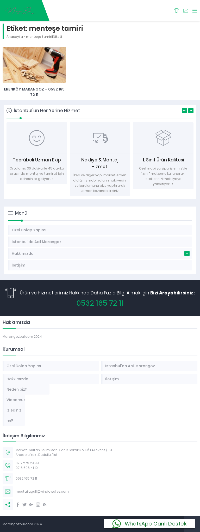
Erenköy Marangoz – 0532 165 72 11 (34, 92)
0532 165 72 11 (100, 303)
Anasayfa (15, 36)
